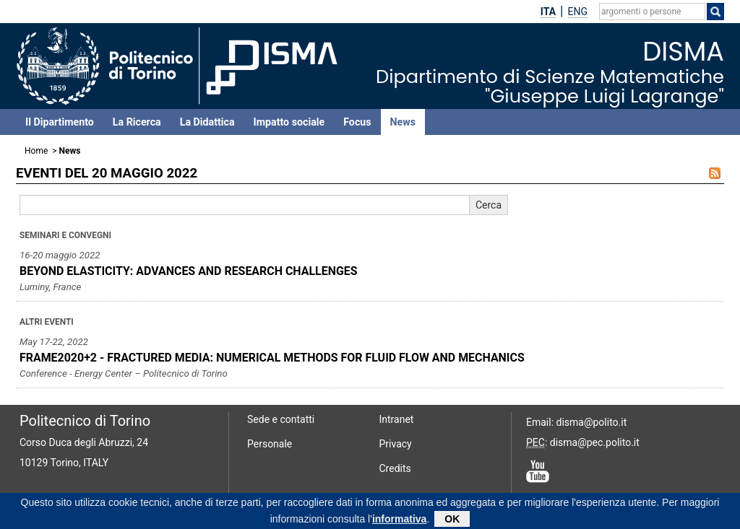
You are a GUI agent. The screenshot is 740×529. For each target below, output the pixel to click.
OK (452, 520)
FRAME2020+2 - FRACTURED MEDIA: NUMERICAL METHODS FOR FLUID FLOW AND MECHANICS (272, 357)
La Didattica (207, 122)
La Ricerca (137, 122)
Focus (357, 122)
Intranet (396, 419)
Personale (269, 444)
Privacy (395, 444)
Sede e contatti (280, 419)
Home (36, 151)
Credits (395, 468)
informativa (399, 520)
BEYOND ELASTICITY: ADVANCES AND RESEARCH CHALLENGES (189, 271)
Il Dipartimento (59, 122)
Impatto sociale (289, 122)
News (403, 122)
